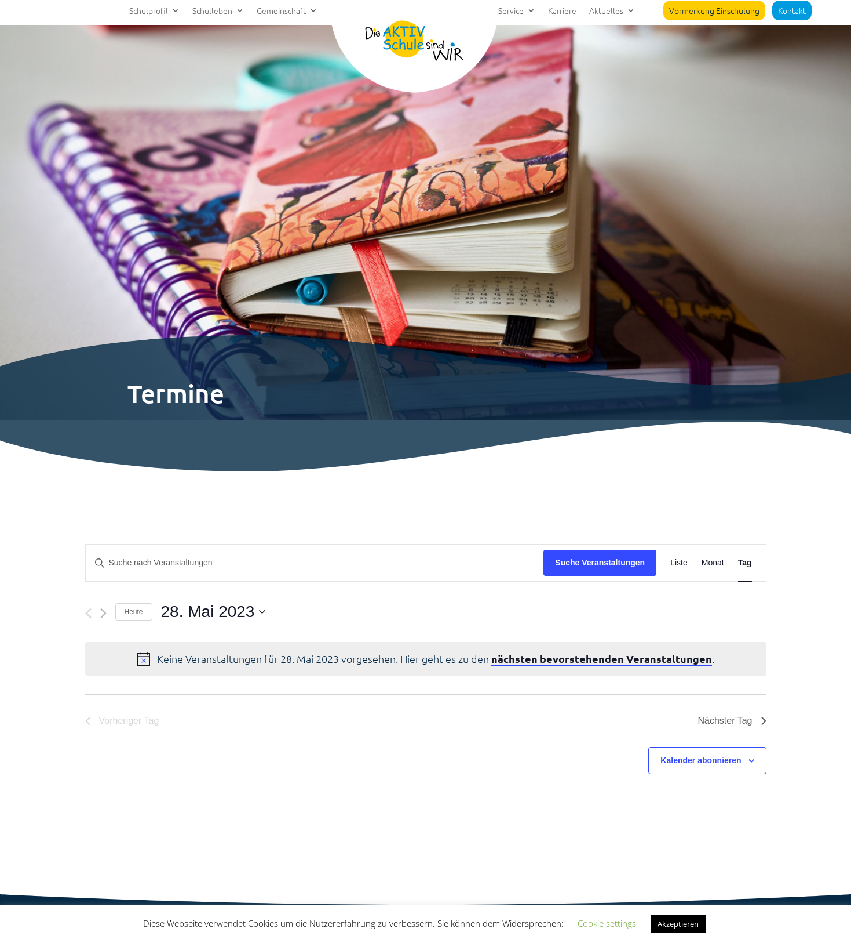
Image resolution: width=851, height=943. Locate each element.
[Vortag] (88, 613)
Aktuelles (606, 11)
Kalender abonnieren (700, 760)
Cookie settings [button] (607, 923)
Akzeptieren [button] (678, 924)
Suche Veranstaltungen (600, 562)
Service (511, 11)
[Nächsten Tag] (103, 613)
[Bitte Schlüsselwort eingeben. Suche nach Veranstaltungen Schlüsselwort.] (315, 563)
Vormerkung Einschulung (714, 10)
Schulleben (212, 11)
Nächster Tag (732, 721)
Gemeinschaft (281, 11)
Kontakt (792, 10)
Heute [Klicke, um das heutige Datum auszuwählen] (134, 612)
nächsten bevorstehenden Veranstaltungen (601, 658)
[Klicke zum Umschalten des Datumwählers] (213, 611)
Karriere (562, 11)
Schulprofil (148, 11)
